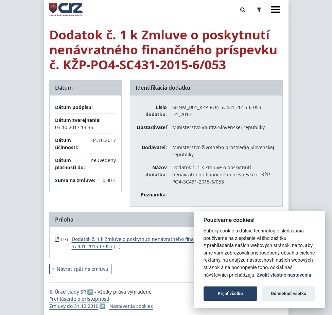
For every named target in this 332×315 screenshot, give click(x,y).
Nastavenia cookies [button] (131, 306)
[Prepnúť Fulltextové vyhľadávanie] (243, 9)
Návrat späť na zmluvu (80, 269)
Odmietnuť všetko (288, 293)
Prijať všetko (230, 293)
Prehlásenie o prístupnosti (79, 299)
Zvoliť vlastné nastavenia (284, 275)
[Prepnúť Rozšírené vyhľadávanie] (259, 9)
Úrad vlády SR (70, 291)
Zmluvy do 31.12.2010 (74, 306)
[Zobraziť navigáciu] (275, 9)
